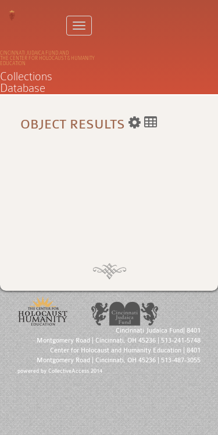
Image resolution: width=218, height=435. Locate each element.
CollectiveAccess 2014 (75, 371)
